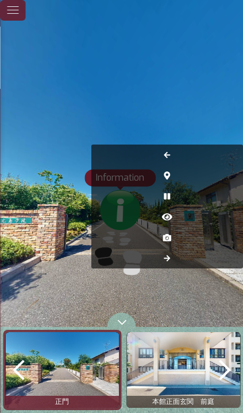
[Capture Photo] (230, 237)
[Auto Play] (230, 196)
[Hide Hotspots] (230, 216)
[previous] (18, 370)
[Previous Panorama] (230, 155)
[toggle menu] (12, 10)
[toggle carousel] (121, 320)
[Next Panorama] (230, 258)
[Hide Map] (230, 175)
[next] (224, 370)
